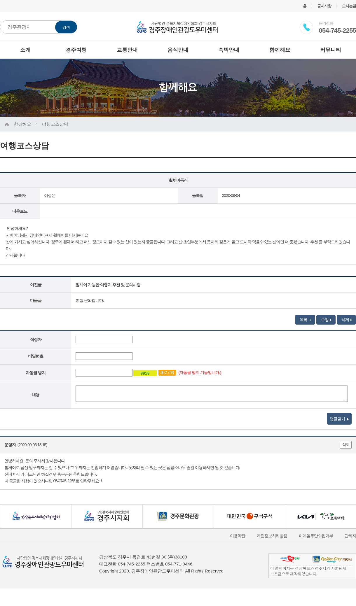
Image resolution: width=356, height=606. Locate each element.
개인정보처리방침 (272, 535)
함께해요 (279, 50)
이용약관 (237, 535)
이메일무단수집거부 (316, 535)
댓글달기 (339, 419)
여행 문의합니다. (90, 300)
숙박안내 (228, 50)
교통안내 (127, 50)
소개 (25, 50)
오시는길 (349, 6)
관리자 (350, 535)
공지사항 (324, 6)
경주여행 (76, 50)
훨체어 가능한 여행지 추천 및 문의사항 (108, 284)
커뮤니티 (330, 50)
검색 (66, 27)
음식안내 (178, 50)
